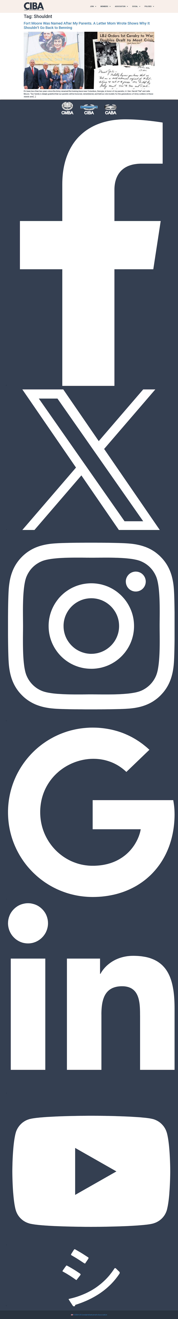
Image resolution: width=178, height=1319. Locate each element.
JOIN (93, 6)
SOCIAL (136, 6)
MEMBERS (105, 6)
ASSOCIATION (121, 6)
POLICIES (149, 6)
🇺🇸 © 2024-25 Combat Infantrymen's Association (89, 1315)
